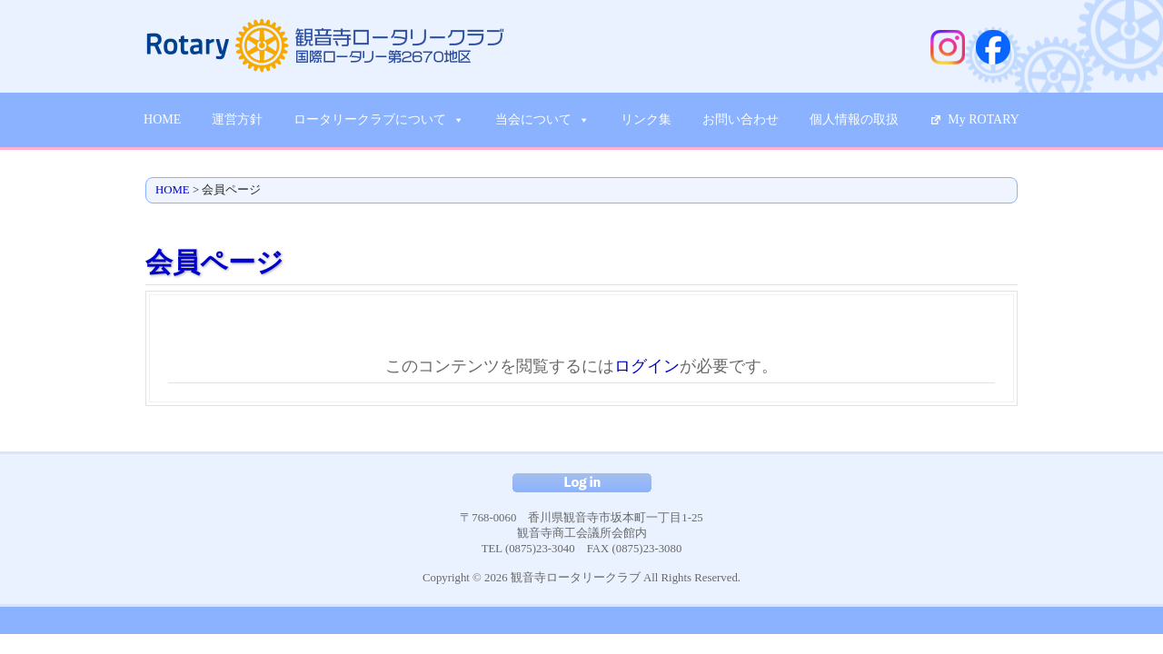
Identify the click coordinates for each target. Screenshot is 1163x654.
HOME (162, 119)
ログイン (647, 366)
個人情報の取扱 (854, 119)
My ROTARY (983, 119)
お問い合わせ (740, 119)
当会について (542, 120)
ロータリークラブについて (378, 120)
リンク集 (646, 119)
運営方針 (237, 119)
